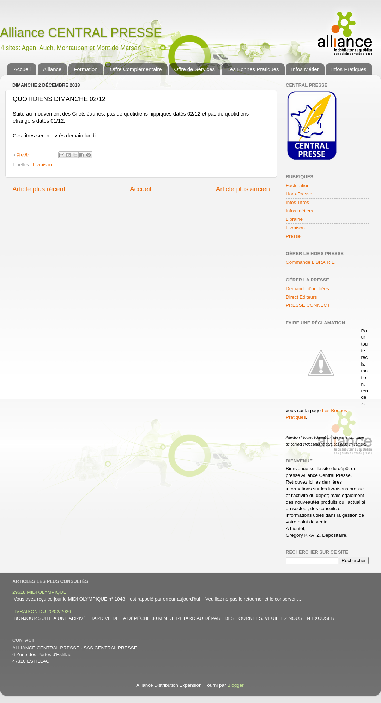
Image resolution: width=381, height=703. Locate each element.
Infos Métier (305, 69)
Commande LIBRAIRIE (310, 262)
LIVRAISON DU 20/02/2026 (41, 611)
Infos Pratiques (348, 69)
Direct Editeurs (301, 297)
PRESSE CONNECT (308, 305)
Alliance (52, 69)
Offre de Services (194, 69)
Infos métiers (299, 210)
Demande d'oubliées (307, 288)
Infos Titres (297, 202)
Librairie (294, 219)
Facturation (298, 185)
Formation (86, 69)
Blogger (235, 685)
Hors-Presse (299, 194)
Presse (293, 236)
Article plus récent (38, 189)
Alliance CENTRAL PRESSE (81, 32)
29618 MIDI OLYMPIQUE (39, 592)
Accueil (22, 69)
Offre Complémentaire (136, 69)
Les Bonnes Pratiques (253, 69)
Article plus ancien (243, 189)
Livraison (42, 164)
